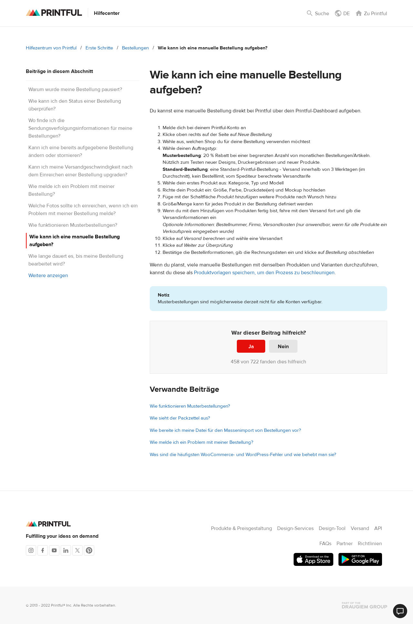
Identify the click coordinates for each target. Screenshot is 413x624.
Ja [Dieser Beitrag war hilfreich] (251, 346)
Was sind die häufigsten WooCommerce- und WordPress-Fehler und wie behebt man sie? (243, 455)
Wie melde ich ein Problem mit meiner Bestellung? (201, 442)
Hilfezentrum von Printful (51, 48)
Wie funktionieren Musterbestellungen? (72, 225)
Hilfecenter (107, 13)
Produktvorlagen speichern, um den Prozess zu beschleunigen (264, 272)
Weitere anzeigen (48, 275)
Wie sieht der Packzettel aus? (180, 418)
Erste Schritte (99, 48)
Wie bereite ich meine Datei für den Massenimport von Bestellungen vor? (225, 430)
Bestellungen (135, 48)
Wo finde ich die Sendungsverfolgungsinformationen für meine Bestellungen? (80, 128)
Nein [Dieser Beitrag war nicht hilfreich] (283, 346)
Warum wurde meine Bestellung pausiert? (75, 89)
